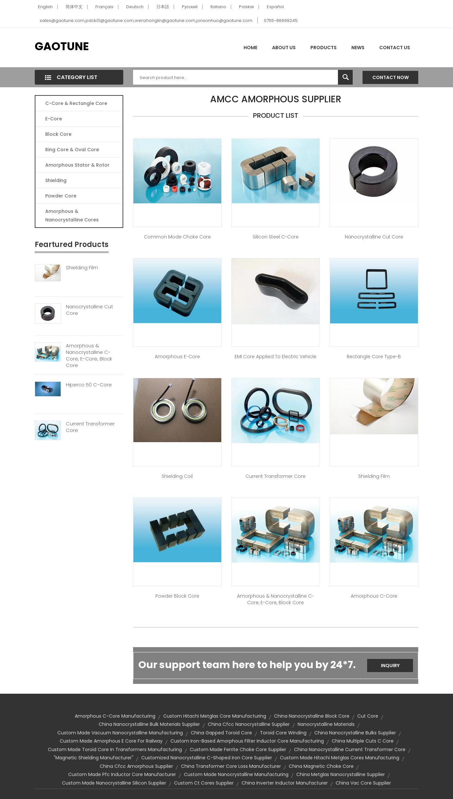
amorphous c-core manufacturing (115, 716)
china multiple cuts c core (363, 741)
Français (104, 7)
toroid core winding (283, 732)
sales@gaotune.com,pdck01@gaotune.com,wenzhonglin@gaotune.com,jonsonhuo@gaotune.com (146, 20)
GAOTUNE (62, 46)
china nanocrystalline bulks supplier (355, 732)
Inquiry (390, 665)
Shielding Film (82, 267)
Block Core (59, 134)
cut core (367, 716)
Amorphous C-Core (374, 596)
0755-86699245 (281, 20)
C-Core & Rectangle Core (76, 103)
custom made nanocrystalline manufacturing (236, 774)
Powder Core (60, 196)
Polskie (246, 7)
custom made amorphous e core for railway (111, 741)
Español (275, 7)
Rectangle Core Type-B (374, 356)
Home (250, 47)
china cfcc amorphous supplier (136, 766)
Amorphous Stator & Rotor (77, 165)
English (45, 7)
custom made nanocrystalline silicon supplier (114, 783)
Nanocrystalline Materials (326, 724)
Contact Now (390, 77)
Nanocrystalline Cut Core (89, 310)
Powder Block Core (177, 596)
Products (323, 47)
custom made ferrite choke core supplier (238, 749)
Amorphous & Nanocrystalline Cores (72, 215)
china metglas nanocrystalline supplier (340, 774)
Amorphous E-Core (177, 356)
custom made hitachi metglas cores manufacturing (339, 757)
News (357, 47)
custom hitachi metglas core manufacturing (214, 716)
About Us (284, 47)
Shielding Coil (177, 476)
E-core (53, 118)
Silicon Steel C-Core (276, 237)
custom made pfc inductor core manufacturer (122, 774)
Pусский (190, 7)
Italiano (218, 7)
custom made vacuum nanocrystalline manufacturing (120, 732)
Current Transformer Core (90, 427)
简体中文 (74, 7)
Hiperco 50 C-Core (89, 384)
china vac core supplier (363, 783)
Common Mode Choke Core (177, 237)
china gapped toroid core (221, 732)
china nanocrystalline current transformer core (349, 749)
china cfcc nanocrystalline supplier (249, 724)
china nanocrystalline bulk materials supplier (149, 724)
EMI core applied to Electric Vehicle (275, 356)
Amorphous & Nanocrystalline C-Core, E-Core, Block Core (89, 355)
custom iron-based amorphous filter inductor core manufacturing (247, 741)
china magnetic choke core (321, 766)
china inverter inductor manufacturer (285, 783)
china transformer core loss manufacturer (231, 766)
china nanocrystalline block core (311, 716)
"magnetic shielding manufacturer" (93, 757)
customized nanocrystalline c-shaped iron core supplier (206, 757)
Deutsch (135, 7)
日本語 (162, 7)
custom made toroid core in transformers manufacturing (115, 749)
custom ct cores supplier (204, 783)
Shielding (56, 180)
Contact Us (394, 47)
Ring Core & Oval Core (72, 149)
